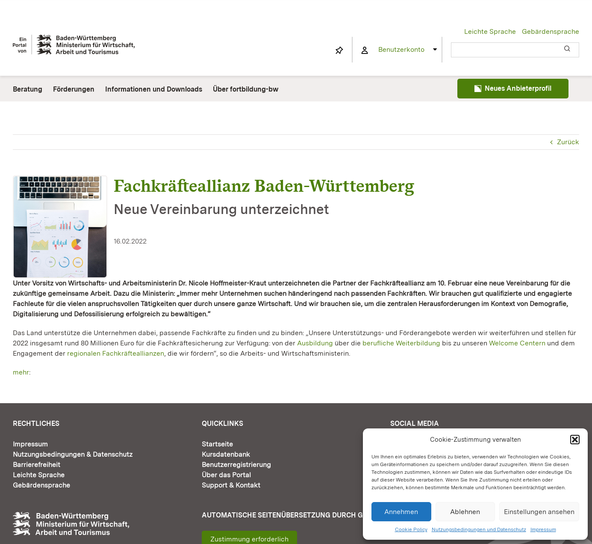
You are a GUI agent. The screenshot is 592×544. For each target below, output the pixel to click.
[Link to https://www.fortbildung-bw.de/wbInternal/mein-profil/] (365, 50)
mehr (21, 372)
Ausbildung (315, 343)
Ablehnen (465, 512)
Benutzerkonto (401, 49)
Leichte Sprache (490, 31)
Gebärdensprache (550, 31)
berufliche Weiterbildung (401, 343)
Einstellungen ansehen (539, 512)
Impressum (543, 529)
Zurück (568, 142)
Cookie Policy (411, 529)
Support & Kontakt (231, 485)
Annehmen (401, 512)
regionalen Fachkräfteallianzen (115, 353)
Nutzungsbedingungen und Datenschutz (479, 529)
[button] (575, 439)
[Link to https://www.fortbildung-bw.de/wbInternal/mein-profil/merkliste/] (339, 50)
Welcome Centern (517, 343)
